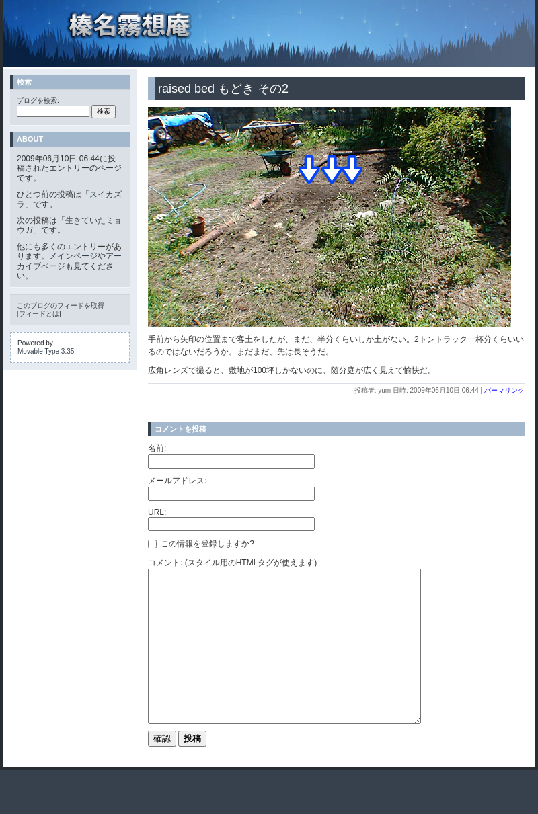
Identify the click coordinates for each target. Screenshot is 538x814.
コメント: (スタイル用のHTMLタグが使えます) (232, 562)
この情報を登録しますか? (201, 543)
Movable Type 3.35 (45, 351)
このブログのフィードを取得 (60, 305)
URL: (157, 512)
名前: (157, 448)
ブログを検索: (38, 100)
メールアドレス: (177, 480)
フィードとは (39, 313)
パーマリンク (504, 390)
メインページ (73, 256)
